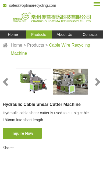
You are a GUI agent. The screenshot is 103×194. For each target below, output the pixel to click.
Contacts (90, 34)
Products (38, 34)
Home (13, 34)
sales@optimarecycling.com (32, 5)
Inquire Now (22, 133)
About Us (64, 34)
